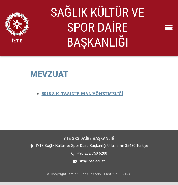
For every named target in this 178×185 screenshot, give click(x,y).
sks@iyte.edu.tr (92, 161)
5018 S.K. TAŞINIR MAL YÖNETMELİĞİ (82, 93)
